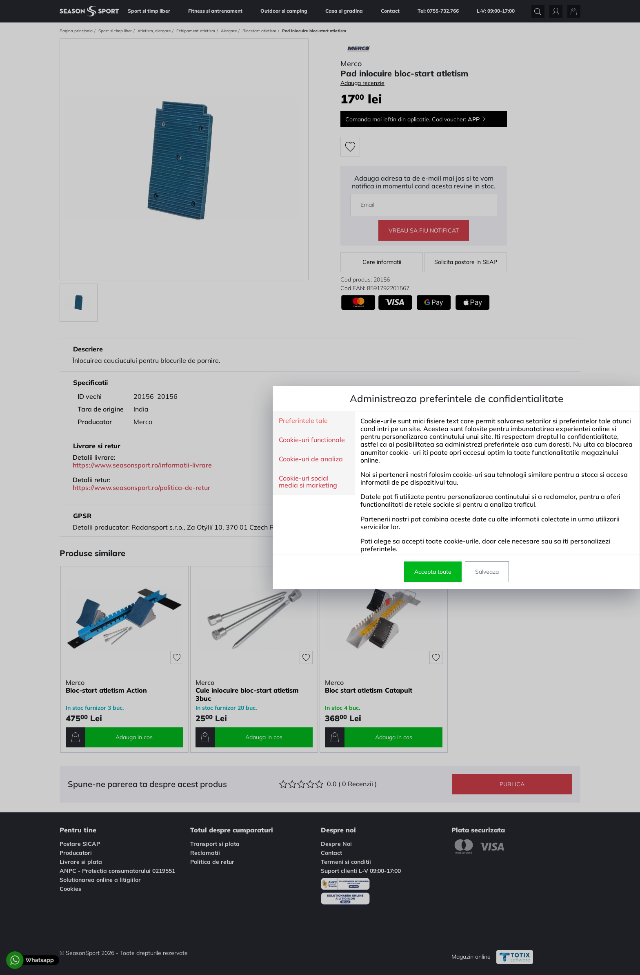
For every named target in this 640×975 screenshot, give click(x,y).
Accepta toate (296, 571)
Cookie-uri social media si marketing (171, 482)
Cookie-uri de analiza (174, 459)
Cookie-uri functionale (175, 440)
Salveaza (350, 571)
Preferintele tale (166, 421)
